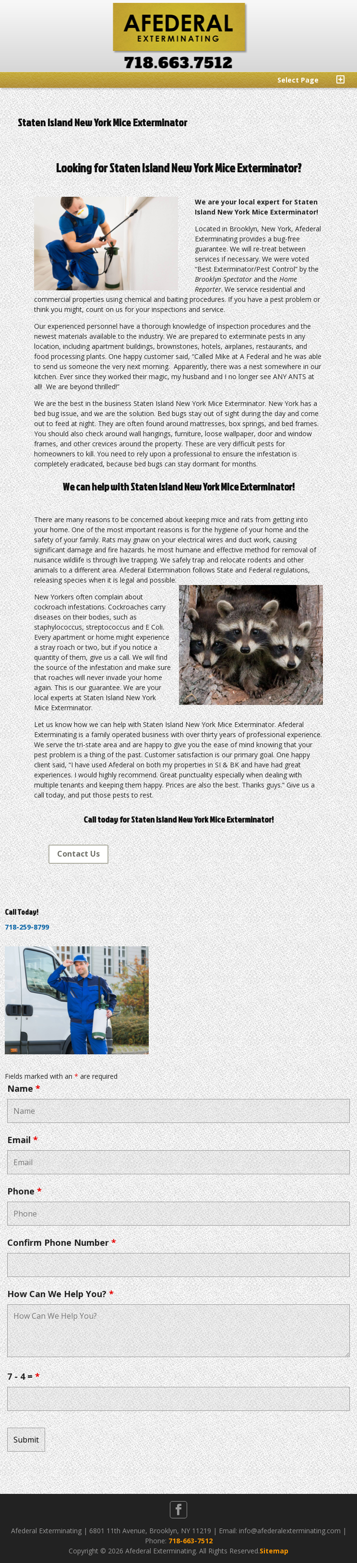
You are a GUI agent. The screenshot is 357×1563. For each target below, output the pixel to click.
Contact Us (78, 853)
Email (22, 1139)
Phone (24, 1191)
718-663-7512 (190, 1540)
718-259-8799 (27, 926)
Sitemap (274, 1550)
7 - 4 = (23, 1376)
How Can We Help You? (60, 1294)
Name (23, 1088)
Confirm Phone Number (61, 1242)
